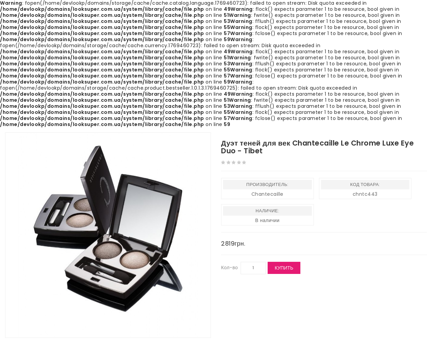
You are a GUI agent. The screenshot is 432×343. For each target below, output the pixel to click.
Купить (284, 267)
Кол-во (229, 267)
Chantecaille (267, 194)
